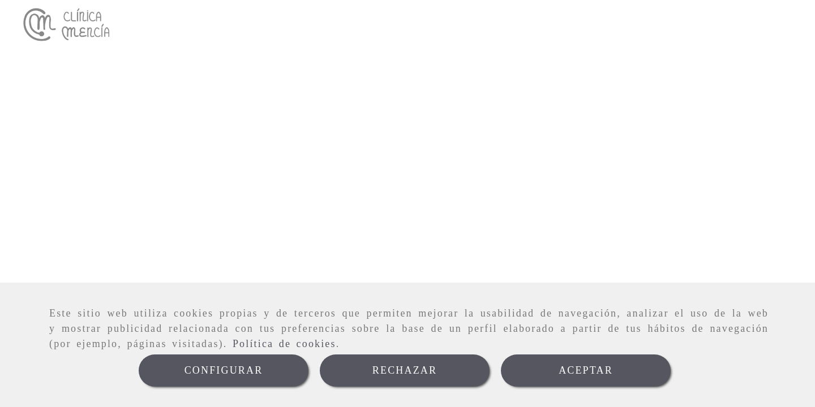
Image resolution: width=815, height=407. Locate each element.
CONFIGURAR (224, 370)
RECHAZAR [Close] (404, 370)
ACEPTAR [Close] (586, 370)
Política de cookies (284, 343)
